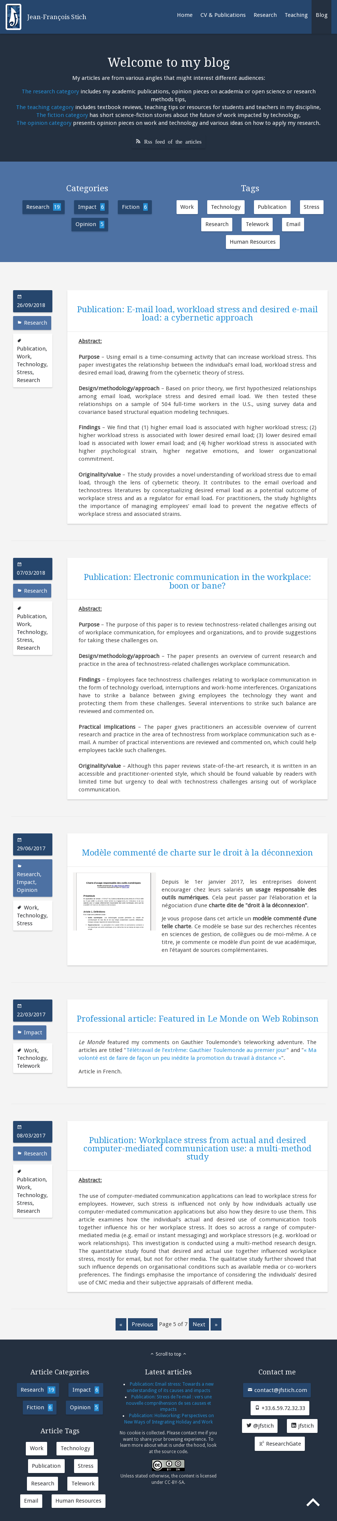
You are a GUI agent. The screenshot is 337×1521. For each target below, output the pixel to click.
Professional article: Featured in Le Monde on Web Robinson (198, 1018)
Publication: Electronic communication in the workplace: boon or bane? (197, 581)
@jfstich (260, 1425)
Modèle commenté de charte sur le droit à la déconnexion (197, 852)
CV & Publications (223, 15)
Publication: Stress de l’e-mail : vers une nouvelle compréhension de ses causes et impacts (169, 1403)
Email (293, 224)
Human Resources (253, 241)
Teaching (296, 15)
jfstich (302, 1425)
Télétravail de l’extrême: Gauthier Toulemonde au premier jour (206, 1050)
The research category (50, 91)
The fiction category (62, 115)
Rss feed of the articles (173, 141)
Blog (322, 15)
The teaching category (45, 107)
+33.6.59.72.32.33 (279, 1408)
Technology (226, 207)
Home (185, 15)
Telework (257, 224)
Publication (272, 207)
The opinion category (43, 123)
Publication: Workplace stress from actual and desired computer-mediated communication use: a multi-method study (197, 1148)
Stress (311, 207)
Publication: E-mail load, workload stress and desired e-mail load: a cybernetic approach (197, 313)
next (199, 1324)
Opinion (90, 224)
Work (187, 207)
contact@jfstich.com (277, 1390)
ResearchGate (280, 1443)
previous (142, 1324)
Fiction (135, 206)
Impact (91, 206)
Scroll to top (168, 1354)
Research (265, 15)
